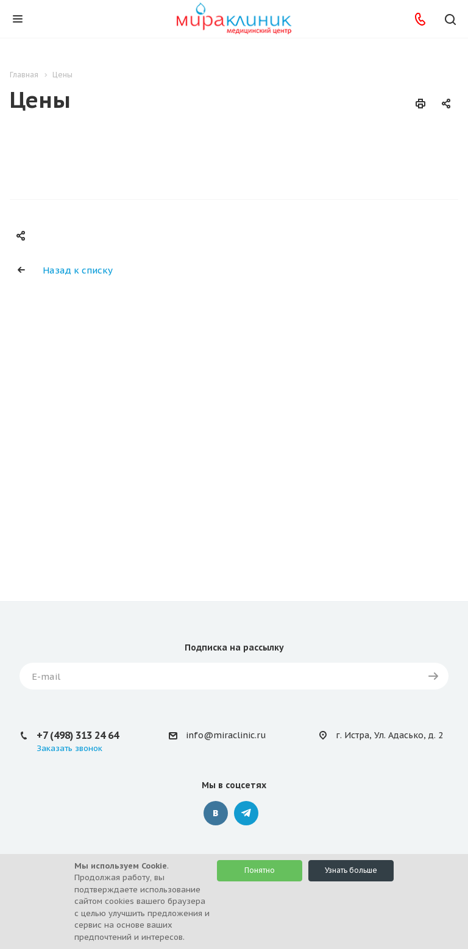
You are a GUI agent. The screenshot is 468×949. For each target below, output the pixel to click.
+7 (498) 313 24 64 (78, 735)
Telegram (246, 813)
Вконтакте (216, 813)
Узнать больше (351, 870)
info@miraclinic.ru (226, 735)
